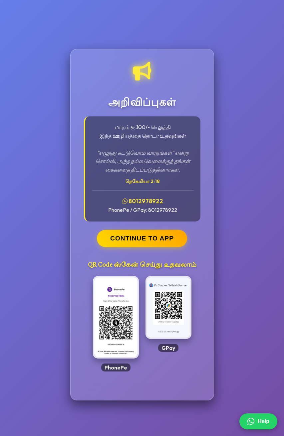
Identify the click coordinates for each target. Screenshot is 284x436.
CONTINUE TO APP (142, 238)
